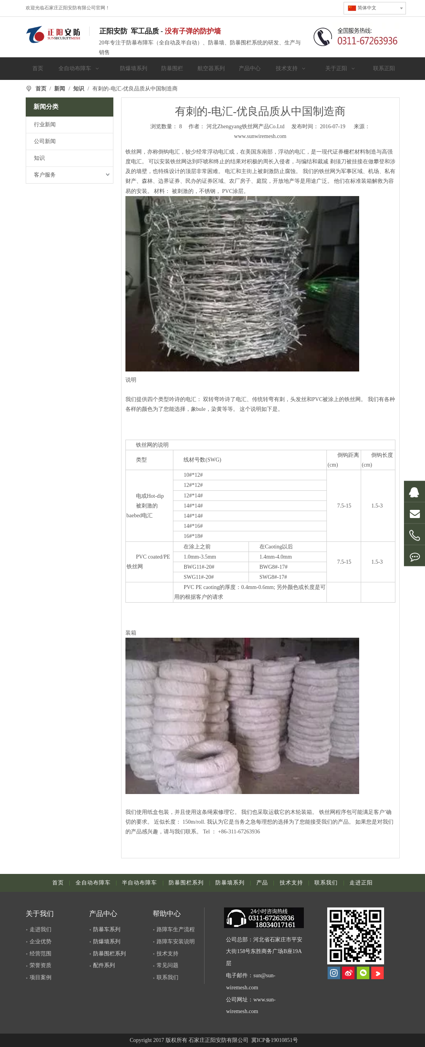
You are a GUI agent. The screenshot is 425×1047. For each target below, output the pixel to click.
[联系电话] (355, 36)
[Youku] (377, 973)
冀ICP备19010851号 (274, 1040)
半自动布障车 (139, 883)
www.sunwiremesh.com (260, 136)
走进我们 (40, 929)
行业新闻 (45, 124)
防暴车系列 (106, 929)
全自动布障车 (93, 883)
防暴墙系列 (230, 883)
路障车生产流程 (176, 929)
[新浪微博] (348, 973)
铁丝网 (133, 152)
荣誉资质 (40, 965)
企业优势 (40, 941)
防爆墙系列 (106, 941)
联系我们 (326, 883)
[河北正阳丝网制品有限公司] (355, 935)
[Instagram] (334, 973)
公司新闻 (45, 141)
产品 (262, 883)
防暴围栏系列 (186, 883)
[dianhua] (267, 917)
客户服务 (45, 175)
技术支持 (291, 883)
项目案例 (40, 977)
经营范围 (40, 954)
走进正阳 (361, 883)
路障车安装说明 (176, 941)
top (408, 1013)
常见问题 (167, 965)
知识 (39, 158)
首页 (58, 883)
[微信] (363, 973)
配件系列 (104, 965)
